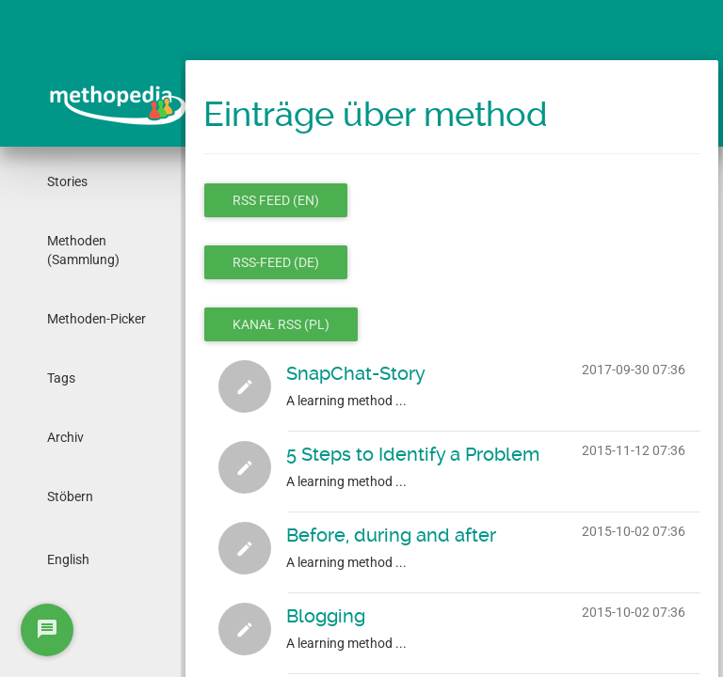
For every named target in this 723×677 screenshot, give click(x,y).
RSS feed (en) (276, 200)
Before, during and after (391, 535)
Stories (67, 181)
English (68, 559)
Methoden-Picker (96, 318)
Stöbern (70, 496)
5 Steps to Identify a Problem (412, 454)
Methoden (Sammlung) (83, 250)
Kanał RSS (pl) (281, 324)
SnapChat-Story (356, 373)
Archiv (65, 437)
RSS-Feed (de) (276, 262)
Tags (61, 378)
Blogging (325, 616)
